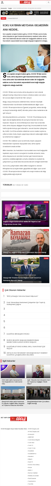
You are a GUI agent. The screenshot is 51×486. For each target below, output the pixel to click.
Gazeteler (31, 451)
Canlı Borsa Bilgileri (34, 440)
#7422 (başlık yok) (33, 431)
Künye (30, 467)
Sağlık (3, 18)
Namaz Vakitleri (32, 473)
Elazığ (46, 202)
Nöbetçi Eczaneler (33, 475)
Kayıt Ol (30, 462)
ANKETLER (31, 437)
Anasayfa (31, 434)
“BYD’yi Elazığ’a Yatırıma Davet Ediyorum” (21, 296)
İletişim (30, 459)
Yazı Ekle (30, 484)
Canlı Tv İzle (31, 448)
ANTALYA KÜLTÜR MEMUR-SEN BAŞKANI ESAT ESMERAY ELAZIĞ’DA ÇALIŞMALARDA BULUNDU (26, 353)
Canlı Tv (30, 445)
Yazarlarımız (32, 481)
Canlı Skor (31, 442)
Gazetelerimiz (32, 453)
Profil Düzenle (32, 478)
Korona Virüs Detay (33, 464)
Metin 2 (30, 470)
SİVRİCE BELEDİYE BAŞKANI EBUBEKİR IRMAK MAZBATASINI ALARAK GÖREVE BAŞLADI (21, 341)
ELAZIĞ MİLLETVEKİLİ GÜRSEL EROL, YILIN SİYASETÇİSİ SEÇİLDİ (24, 347)
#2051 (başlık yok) (33, 429)
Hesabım (30, 456)
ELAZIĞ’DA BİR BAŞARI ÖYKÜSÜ (16, 334)
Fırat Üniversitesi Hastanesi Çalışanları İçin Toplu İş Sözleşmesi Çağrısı (24, 303)
